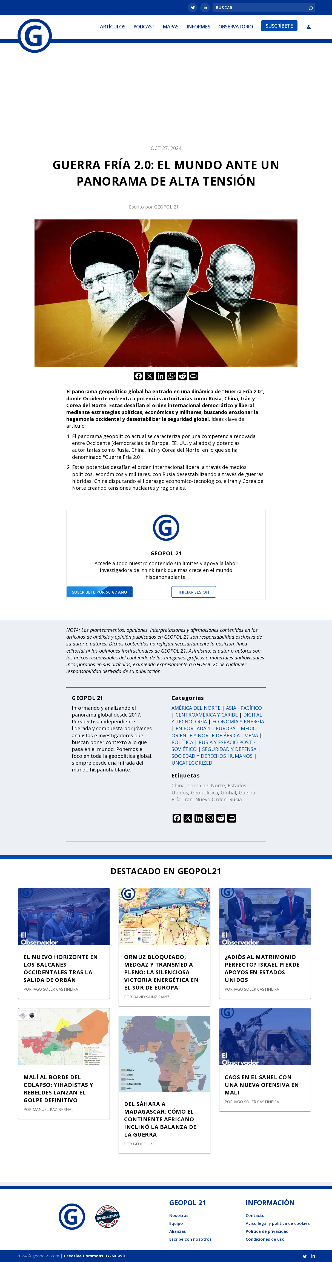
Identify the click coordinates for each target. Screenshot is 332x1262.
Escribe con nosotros (190, 1239)
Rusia (235, 799)
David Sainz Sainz (151, 996)
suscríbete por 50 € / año (99, 592)
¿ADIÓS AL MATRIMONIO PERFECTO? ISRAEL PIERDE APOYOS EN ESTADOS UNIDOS (262, 968)
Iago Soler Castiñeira (55, 989)
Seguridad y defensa (229, 749)
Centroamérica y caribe (207, 714)
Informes (198, 26)
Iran (188, 799)
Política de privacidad (267, 1231)
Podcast (143, 26)
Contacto (255, 1215)
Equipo (176, 1223)
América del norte (196, 707)
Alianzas (177, 1231)
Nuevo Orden (211, 799)
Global (228, 792)
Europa (225, 728)
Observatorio (235, 26)
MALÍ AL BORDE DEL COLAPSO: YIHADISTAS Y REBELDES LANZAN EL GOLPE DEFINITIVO (58, 1088)
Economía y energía (238, 721)
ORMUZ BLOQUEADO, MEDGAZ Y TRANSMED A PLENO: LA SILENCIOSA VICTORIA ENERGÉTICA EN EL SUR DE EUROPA (161, 972)
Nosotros (178, 1215)
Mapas (170, 26)
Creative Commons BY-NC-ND (94, 1255)
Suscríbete (279, 25)
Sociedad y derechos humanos (212, 756)
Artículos (112, 26)
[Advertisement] (166, 97)
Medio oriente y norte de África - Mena (214, 731)
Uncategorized (191, 762)
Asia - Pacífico (244, 707)
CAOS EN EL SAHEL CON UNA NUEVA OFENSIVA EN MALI (262, 1084)
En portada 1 (193, 728)
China (178, 785)
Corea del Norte (206, 785)
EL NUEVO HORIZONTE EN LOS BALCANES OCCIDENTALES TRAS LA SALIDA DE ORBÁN (61, 968)
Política (182, 742)
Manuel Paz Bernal (53, 1109)
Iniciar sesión (194, 592)
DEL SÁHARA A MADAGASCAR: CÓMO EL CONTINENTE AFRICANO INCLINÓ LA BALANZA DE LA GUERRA (160, 1119)
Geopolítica (204, 792)
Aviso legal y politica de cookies (278, 1223)
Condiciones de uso (265, 1239)
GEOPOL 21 (166, 207)
